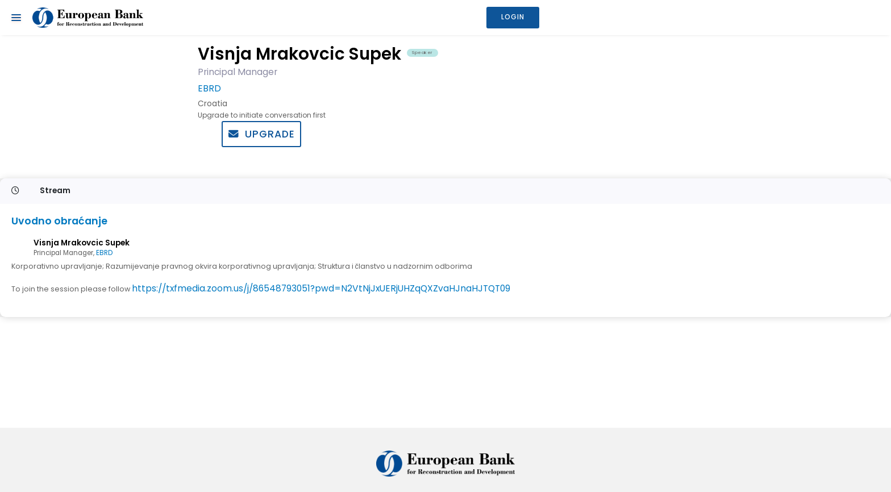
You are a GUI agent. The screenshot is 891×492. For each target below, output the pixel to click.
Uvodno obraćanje (59, 221)
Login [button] (512, 17)
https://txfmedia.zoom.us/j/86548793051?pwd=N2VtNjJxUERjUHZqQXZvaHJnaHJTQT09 (321, 288)
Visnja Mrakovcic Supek (82, 243)
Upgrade (261, 134)
